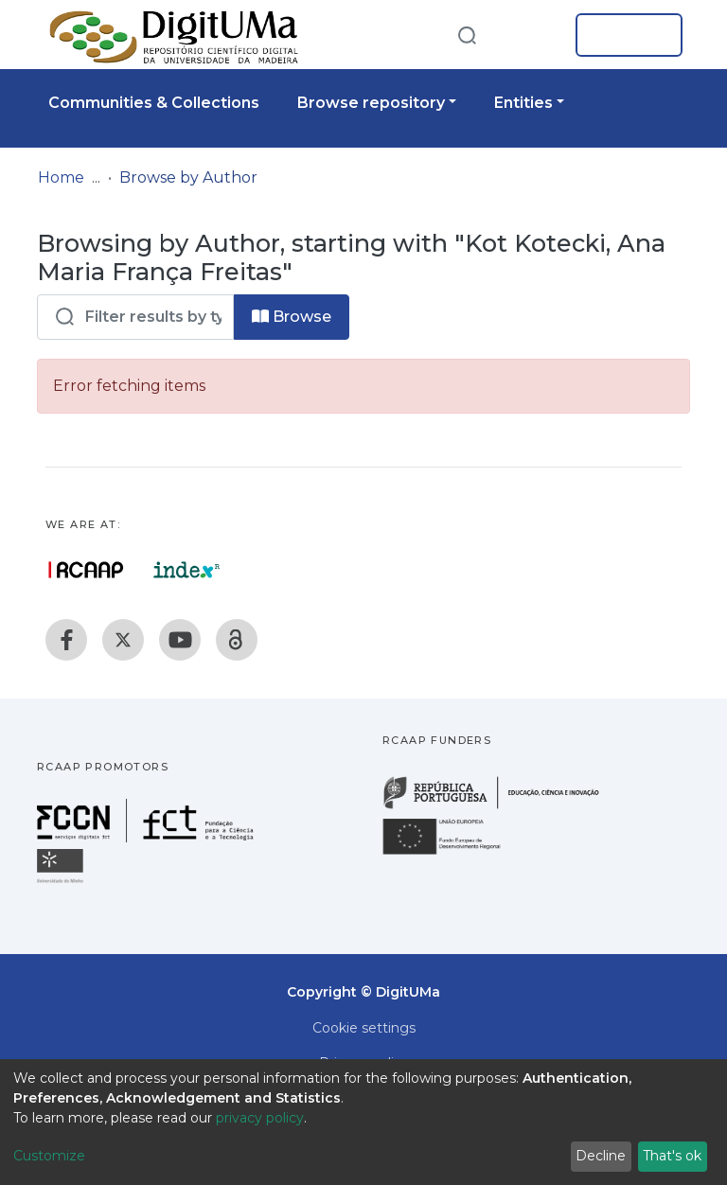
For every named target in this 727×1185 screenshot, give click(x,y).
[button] (532, 35)
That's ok (672, 1155)
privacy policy (260, 1117)
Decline (601, 1155)
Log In (623, 35)
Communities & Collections (153, 103)
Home (61, 177)
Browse (291, 317)
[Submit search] (466, 34)
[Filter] (135, 317)
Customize (49, 1155)
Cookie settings (364, 1027)
